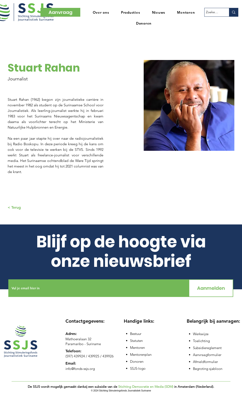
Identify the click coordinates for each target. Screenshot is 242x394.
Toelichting (201, 341)
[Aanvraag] (60, 12)
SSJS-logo (138, 368)
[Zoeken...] (212, 12)
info (68, 368)
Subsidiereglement (207, 348)
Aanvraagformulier (207, 355)
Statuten (136, 340)
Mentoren (137, 347)
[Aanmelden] (211, 288)
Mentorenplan (141, 354)
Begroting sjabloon (207, 368)
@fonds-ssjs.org (83, 368)
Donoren (136, 361)
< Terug (14, 207)
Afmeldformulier (205, 361)
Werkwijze (200, 334)
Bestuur (135, 333)
